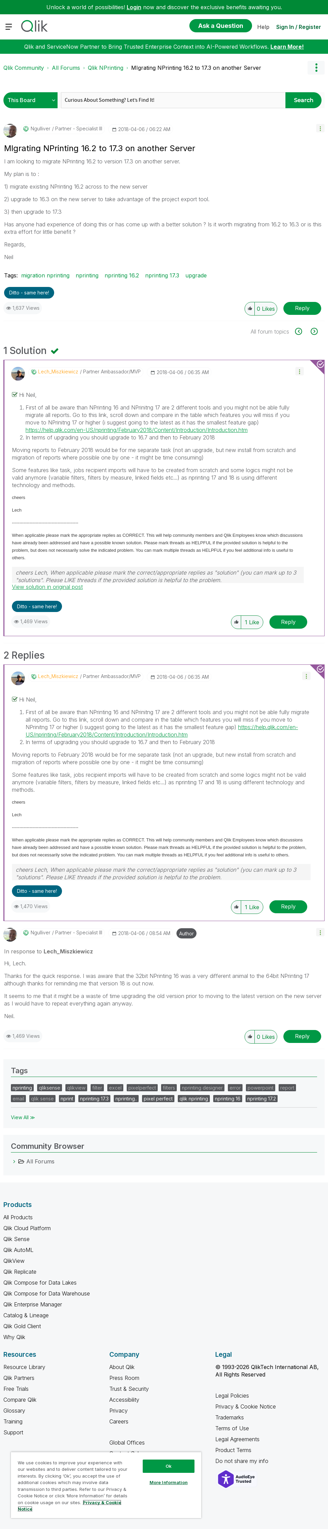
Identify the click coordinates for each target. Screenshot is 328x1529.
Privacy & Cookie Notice (245, 1406)
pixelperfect (142, 1088)
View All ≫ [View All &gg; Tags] (23, 1117)
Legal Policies (232, 1395)
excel (115, 1088)
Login (134, 7)
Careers (118, 1421)
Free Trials (16, 1388)
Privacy (118, 1410)
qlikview (76, 1088)
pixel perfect (158, 1098)
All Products (18, 1217)
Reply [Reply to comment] (288, 621)
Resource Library (24, 1367)
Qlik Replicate (19, 1271)
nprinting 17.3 (162, 275)
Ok (169, 1466)
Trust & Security (129, 1388)
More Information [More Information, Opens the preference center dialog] (169, 1482)
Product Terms (233, 1450)
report (287, 1088)
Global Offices (127, 1442)
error (235, 1088)
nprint (67, 1098)
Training (12, 1421)
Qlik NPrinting (105, 67)
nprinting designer (202, 1088)
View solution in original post (47, 586)
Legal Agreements (237, 1439)
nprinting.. (126, 1098)
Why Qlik (14, 1337)
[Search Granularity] (32, 100)
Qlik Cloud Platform (27, 1228)
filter (97, 1088)
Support (13, 1432)
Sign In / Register (298, 26)
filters (169, 1088)
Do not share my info (242, 1461)
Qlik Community (23, 67)
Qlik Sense (16, 1239)
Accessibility (124, 1399)
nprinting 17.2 (261, 1098)
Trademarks (229, 1417)
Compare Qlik (19, 1399)
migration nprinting (45, 275)
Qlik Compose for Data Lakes (40, 1282)
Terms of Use (232, 1428)
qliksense (49, 1088)
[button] (320, 128)
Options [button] (316, 68)
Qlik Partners (18, 1377)
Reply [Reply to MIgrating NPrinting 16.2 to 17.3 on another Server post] (302, 308)
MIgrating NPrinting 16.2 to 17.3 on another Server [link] (196, 67)
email (18, 1098)
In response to (48, 951)
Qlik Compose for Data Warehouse (46, 1293)
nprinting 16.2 (122, 275)
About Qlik (122, 1367)
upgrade (196, 275)
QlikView (14, 1260)
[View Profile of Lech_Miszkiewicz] (58, 372)
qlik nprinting (193, 1098)
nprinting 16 (227, 1098)
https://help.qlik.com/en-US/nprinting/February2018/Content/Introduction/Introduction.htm (137, 429)
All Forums (66, 67)
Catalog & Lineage (26, 1315)
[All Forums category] (14, 1161)
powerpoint (261, 1088)
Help (263, 26)
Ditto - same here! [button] (29, 292)
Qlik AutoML (18, 1249)
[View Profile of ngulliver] (40, 129)
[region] (106, 1485)
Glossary (14, 1410)
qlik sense (42, 1098)
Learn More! (287, 46)
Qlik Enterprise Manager (32, 1304)
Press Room (124, 1377)
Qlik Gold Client (22, 1326)
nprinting (87, 275)
